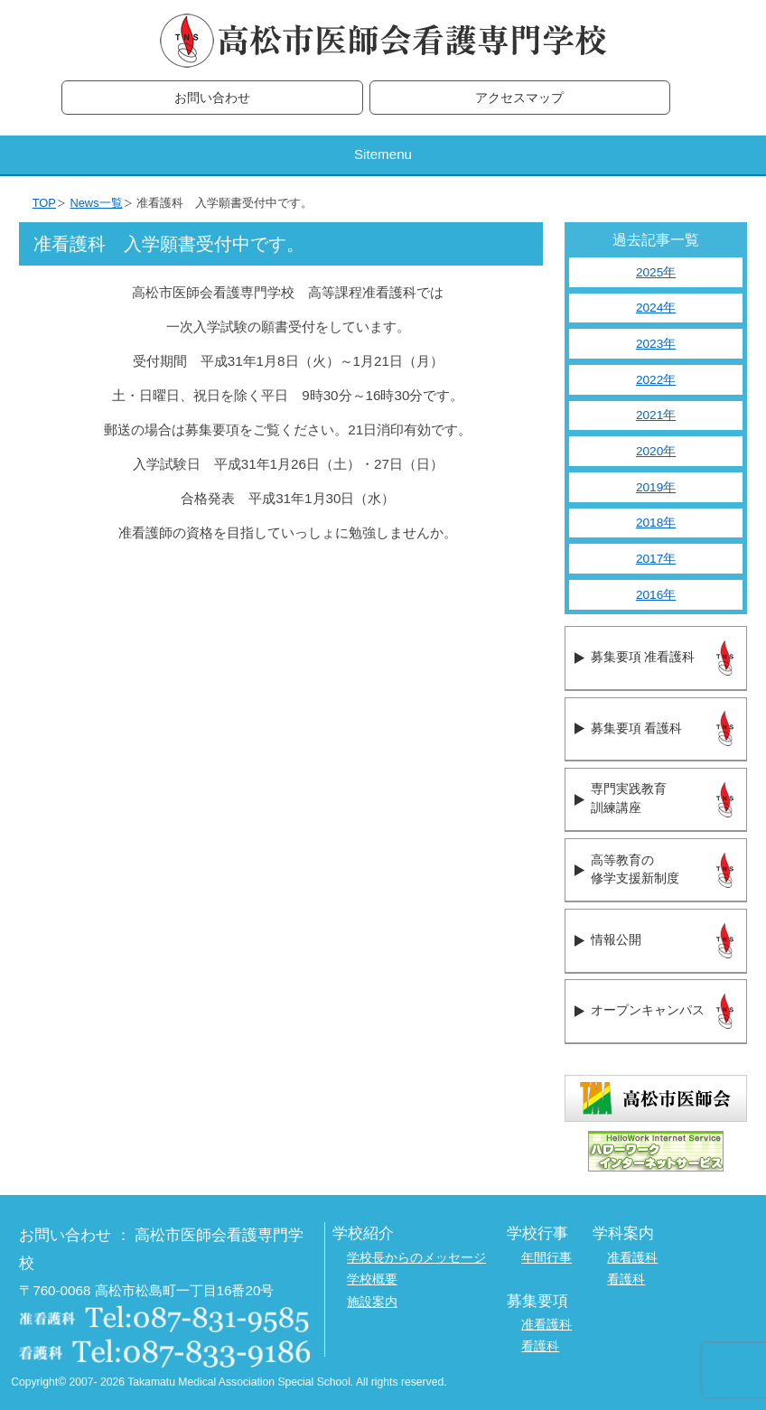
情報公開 (616, 940)
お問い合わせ (212, 98)
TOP (44, 203)
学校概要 (372, 1279)
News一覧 (96, 203)
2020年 (656, 451)
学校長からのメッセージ (416, 1258)
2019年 (656, 487)
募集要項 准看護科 (643, 657)
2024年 (656, 307)
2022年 (656, 380)
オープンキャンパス (648, 1010)
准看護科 (632, 1258)
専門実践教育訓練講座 (629, 798)
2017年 (656, 558)
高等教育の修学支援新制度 (635, 870)
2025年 (656, 272)
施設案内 (372, 1302)
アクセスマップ (519, 98)
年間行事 (546, 1258)
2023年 (656, 343)
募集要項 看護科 (636, 728)
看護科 (626, 1279)
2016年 (656, 595)
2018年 (656, 522)
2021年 (656, 415)
